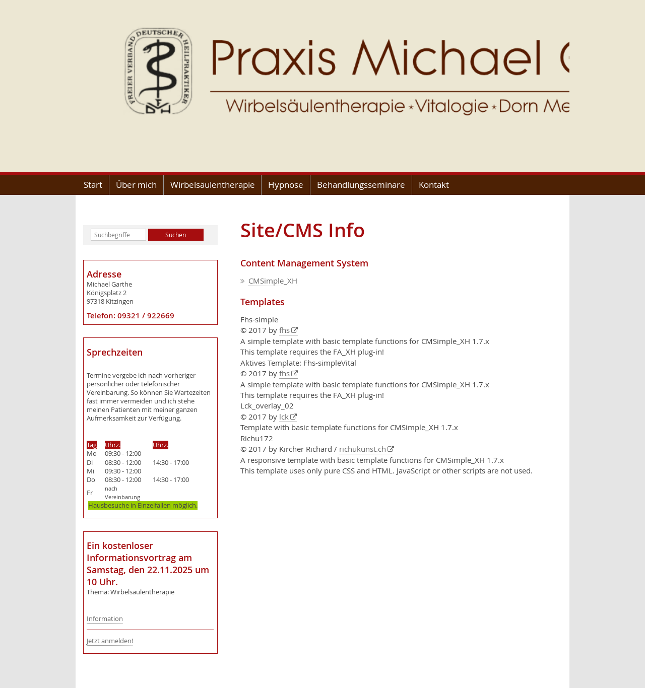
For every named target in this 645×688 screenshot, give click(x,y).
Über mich (136, 184)
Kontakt (434, 184)
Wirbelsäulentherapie (212, 184)
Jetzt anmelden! (110, 641)
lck (284, 416)
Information (105, 618)
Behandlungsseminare (361, 184)
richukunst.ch (362, 449)
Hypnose (285, 184)
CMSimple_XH (272, 281)
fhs (284, 330)
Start (93, 184)
